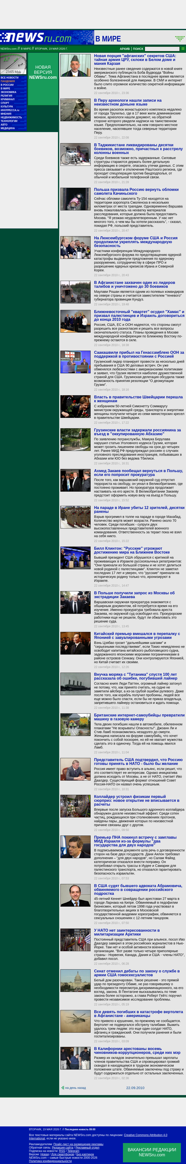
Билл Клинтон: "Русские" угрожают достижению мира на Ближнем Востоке (132, 550)
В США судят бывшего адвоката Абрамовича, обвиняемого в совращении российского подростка (138, 890)
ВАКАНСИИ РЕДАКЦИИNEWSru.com (152, 1152)
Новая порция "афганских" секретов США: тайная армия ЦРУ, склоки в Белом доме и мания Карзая (135, 60)
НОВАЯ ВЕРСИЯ (43, 72)
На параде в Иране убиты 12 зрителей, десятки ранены (139, 510)
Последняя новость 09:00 (80, 1129)
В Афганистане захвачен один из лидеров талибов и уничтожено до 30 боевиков (134, 284)
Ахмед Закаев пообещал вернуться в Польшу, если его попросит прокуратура (138, 473)
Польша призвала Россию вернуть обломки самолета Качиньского (136, 191)
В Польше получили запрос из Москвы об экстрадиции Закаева (134, 595)
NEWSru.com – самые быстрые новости (56, 1157)
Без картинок (85, 1154)
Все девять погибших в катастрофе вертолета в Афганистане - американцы (138, 1014)
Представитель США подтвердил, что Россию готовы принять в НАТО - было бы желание (138, 762)
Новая (44, 1154)
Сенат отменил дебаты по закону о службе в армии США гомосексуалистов (137, 973)
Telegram (73, 1151)
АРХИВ (125, 49)
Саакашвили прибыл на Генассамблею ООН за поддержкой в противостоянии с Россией (139, 354)
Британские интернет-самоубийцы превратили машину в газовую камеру (139, 717)
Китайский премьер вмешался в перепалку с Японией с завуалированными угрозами (137, 636)
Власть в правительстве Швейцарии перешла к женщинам (138, 399)
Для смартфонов (62, 1154)
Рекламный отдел (88, 1147)
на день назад (75, 1088)
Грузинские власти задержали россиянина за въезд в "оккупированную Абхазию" (137, 432)
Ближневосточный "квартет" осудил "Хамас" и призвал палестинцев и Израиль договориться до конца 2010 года (139, 315)
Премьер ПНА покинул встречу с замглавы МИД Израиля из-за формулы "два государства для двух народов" (135, 841)
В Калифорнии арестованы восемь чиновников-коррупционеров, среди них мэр (137, 1051)
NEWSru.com (8, 48)
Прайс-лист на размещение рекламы (78, 1144)
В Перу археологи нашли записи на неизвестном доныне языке (127, 102)
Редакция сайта (62, 1147)
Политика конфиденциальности (50, 1161)
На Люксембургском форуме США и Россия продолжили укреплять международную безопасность (136, 242)
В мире (108, 38)
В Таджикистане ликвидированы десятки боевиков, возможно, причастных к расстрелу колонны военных (138, 149)
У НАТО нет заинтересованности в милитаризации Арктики (127, 932)
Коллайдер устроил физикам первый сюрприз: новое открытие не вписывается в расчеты (136, 800)
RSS (62, 1151)
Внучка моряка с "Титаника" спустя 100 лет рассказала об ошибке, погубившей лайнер (135, 676)
